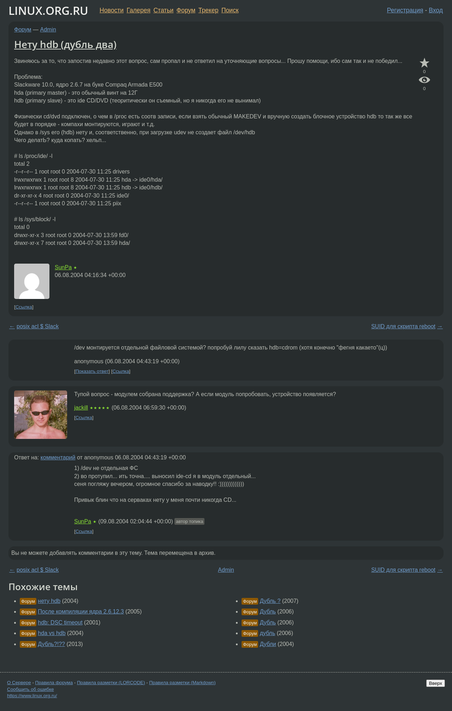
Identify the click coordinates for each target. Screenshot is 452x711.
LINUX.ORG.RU (48, 10)
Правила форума (54, 682)
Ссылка (24, 307)
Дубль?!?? (51, 644)
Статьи (163, 10)
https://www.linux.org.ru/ (32, 695)
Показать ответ (92, 371)
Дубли (268, 644)
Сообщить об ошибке (30, 689)
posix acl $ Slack (38, 326)
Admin (48, 30)
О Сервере (19, 682)
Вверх (435, 683)
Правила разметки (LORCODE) (111, 682)
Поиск (230, 10)
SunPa (63, 267)
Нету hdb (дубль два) (65, 44)
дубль (267, 633)
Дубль (268, 612)
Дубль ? (270, 601)
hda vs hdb (51, 633)
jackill (81, 408)
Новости (112, 10)
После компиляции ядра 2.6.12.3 (81, 612)
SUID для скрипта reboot (403, 326)
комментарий (58, 457)
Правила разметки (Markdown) (182, 682)
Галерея (138, 10)
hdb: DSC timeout (60, 622)
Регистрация (405, 10)
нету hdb (49, 601)
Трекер (208, 10)
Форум (186, 10)
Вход (436, 10)
